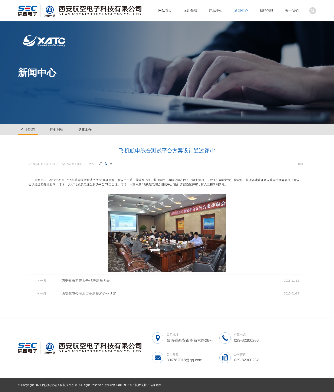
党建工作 (85, 129)
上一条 (41, 281)
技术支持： (142, 385)
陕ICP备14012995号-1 (120, 385)
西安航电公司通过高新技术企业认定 (89, 293)
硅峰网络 (156, 385)
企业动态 (28, 129)
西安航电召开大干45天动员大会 (86, 281)
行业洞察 (56, 129)
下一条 (41, 293)
